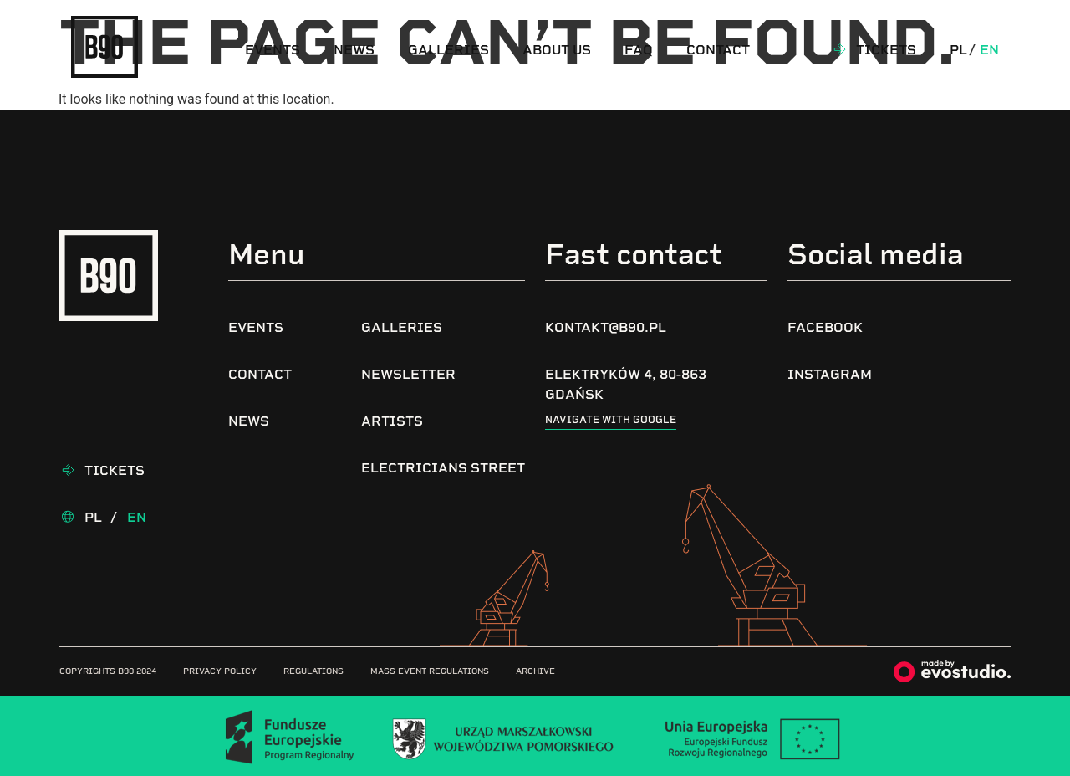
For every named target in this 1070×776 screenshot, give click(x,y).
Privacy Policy (220, 671)
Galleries (448, 50)
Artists (392, 421)
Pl (958, 50)
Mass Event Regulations (429, 671)
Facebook (825, 327)
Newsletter (408, 374)
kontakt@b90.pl (605, 327)
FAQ (638, 50)
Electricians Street (443, 468)
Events (272, 50)
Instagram (829, 374)
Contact (718, 50)
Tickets (886, 50)
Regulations (313, 671)
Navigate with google (610, 420)
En (989, 50)
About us (556, 50)
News (354, 50)
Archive (535, 671)
